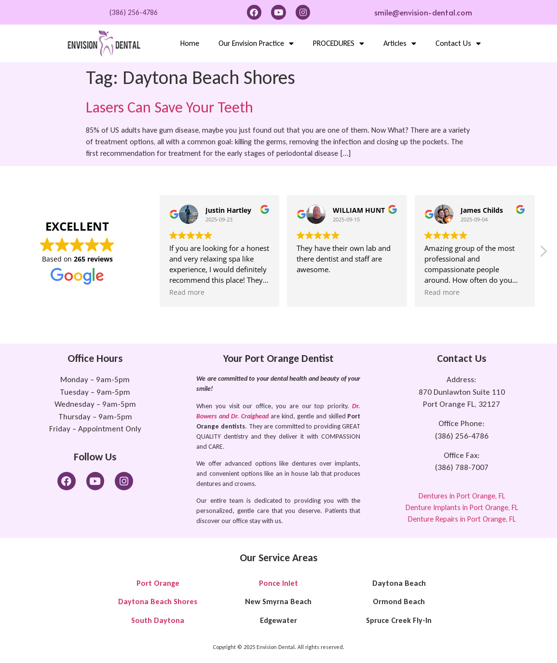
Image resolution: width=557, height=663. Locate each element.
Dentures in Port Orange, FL (462, 495)
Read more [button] (186, 292)
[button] (543, 253)
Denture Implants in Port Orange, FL (462, 507)
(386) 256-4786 (133, 12)
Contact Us (458, 43)
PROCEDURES (338, 43)
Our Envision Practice (256, 43)
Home (189, 43)
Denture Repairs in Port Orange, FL (462, 519)
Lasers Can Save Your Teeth (169, 107)
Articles (399, 43)
